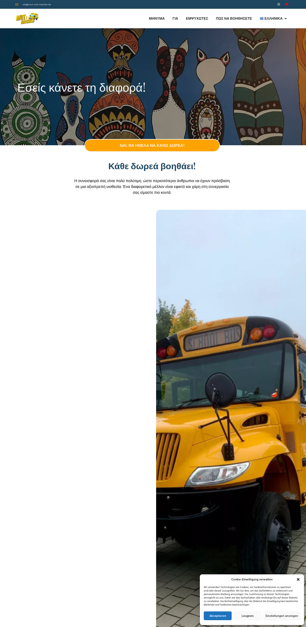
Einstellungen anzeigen (282, 616)
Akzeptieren (217, 616)
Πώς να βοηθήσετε (234, 18)
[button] (298, 579)
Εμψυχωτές (197, 18)
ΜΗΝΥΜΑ (157, 18)
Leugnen (248, 616)
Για (175, 18)
